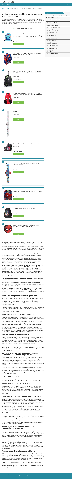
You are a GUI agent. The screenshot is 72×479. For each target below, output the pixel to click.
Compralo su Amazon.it (17, 41)
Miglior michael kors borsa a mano (53, 53)
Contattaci (32, 475)
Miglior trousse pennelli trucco (52, 45)
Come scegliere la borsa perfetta (53, 19)
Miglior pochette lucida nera (51, 48)
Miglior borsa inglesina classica (52, 28)
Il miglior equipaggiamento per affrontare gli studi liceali (57, 15)
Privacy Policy (17, 475)
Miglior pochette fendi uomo (52, 51)
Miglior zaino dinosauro (51, 35)
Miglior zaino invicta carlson (51, 38)
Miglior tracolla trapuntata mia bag (53, 27)
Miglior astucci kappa (50, 20)
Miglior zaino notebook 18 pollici (52, 24)
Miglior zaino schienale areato (52, 22)
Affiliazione (9, 475)
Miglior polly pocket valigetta (52, 25)
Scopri (18, 44)
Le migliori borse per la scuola (52, 17)
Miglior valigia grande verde (51, 43)
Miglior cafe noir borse (50, 33)
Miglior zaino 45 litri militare (51, 37)
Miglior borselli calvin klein (51, 32)
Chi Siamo (3, 475)
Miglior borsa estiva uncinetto (52, 30)
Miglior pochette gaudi (50, 50)
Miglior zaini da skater (50, 46)
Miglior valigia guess (50, 42)
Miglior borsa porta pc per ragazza (53, 55)
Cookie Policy (25, 475)
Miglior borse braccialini (51, 40)
